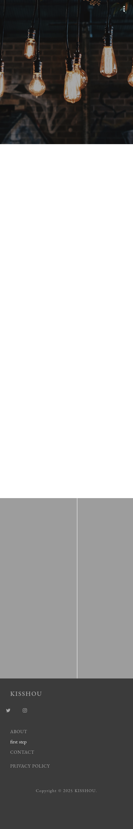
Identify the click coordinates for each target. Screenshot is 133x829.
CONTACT (22, 752)
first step (18, 741)
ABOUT (18, 732)
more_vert (124, 9)
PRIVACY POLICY (30, 766)
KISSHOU (26, 693)
